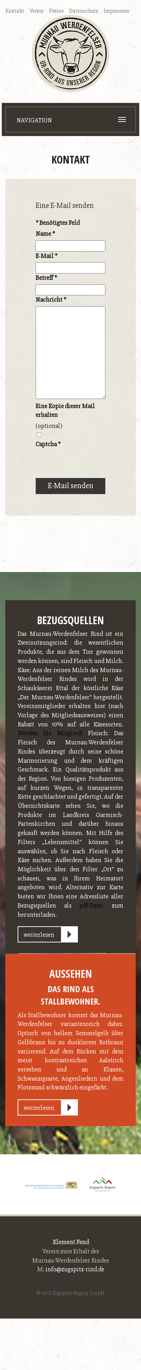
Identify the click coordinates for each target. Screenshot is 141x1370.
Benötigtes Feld (58, 223)
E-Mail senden (70, 486)
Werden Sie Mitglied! (50, 733)
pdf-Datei (91, 905)
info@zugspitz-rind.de (74, 1269)
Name (45, 234)
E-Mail (46, 256)
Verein (37, 11)
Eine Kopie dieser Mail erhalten (65, 410)
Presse (56, 11)
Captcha (48, 444)
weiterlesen (39, 935)
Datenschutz (83, 11)
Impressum (116, 11)
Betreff (46, 278)
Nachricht (51, 299)
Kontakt (14, 11)
